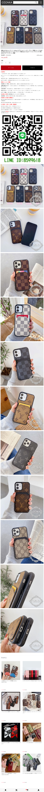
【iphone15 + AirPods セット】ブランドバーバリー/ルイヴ (32, 702)
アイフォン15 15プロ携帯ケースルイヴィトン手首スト (11, 702)
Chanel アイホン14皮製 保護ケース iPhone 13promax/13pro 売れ (11, 764)
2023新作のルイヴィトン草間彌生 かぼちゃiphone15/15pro (11, 672)
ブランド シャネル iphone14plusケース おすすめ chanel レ (32, 733)
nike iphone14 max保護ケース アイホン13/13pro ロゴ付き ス (11, 733)
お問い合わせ (39, 55)
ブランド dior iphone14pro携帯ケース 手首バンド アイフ (32, 764)
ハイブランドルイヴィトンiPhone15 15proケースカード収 (32, 671)
